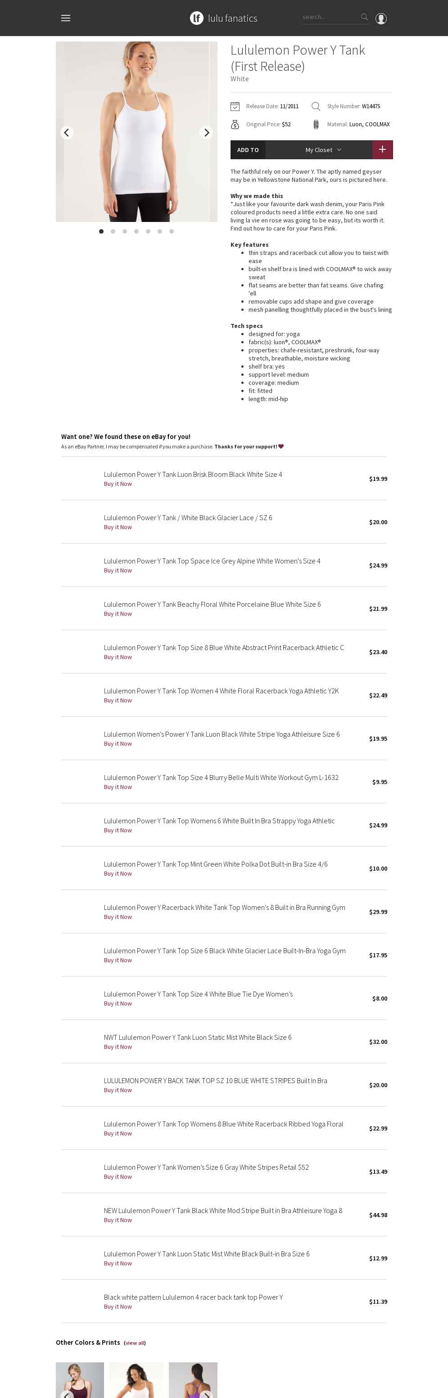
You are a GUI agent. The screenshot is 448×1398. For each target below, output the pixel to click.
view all (135, 1215)
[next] (206, 132)
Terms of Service (179, 1386)
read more (311, 284)
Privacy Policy (135, 1386)
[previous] (67, 132)
